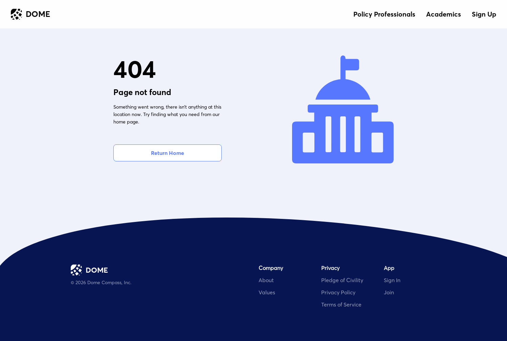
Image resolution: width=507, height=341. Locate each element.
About (266, 280)
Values (267, 292)
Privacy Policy (338, 292)
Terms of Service (341, 304)
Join (389, 292)
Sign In (392, 280)
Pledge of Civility (342, 280)
